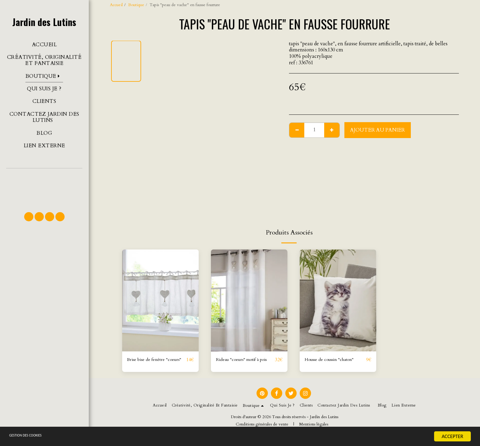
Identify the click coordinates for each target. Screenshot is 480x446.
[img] (160, 300)
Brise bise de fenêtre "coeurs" (149, 364)
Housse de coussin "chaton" (335, 360)
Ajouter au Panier (377, 130)
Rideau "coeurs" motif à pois (242, 364)
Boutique (136, 5)
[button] (44, 187)
